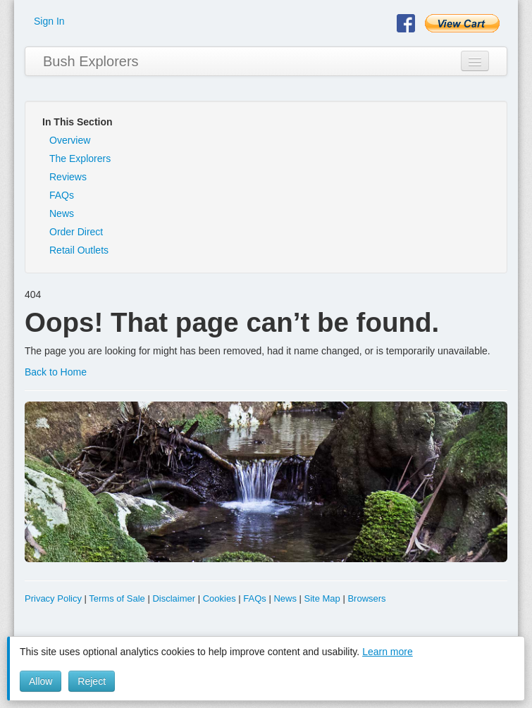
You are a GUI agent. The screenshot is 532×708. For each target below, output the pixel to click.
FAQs (61, 195)
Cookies (219, 598)
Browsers (366, 598)
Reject (92, 681)
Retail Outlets (79, 250)
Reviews (68, 176)
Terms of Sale (116, 598)
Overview (69, 140)
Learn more (387, 651)
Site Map (322, 598)
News (61, 213)
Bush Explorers (91, 61)
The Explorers (80, 158)
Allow (40, 681)
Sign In (49, 21)
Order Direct (76, 231)
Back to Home (56, 372)
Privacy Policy (53, 598)
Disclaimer (173, 598)
